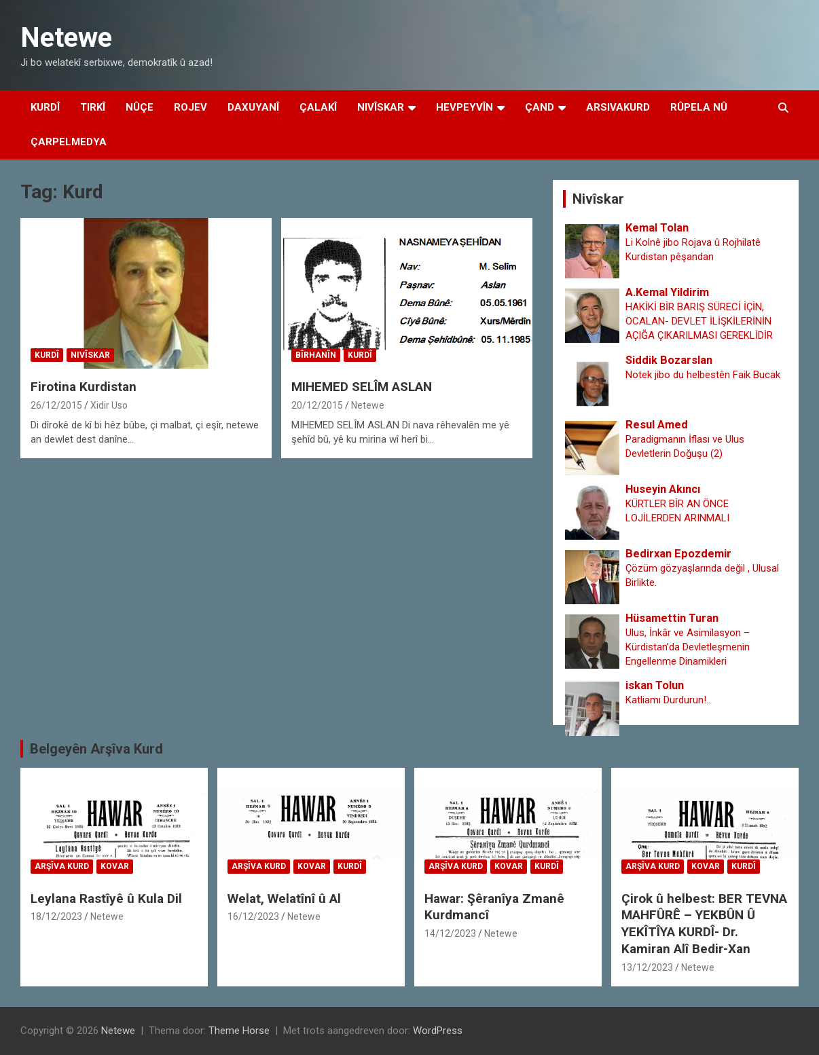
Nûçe (139, 107)
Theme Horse (239, 1030)
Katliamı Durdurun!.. (667, 700)
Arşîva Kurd (62, 866)
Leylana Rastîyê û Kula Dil (106, 898)
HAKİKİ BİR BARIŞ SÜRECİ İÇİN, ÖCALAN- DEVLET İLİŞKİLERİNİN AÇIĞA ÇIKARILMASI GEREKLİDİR (699, 321)
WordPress (437, 1030)
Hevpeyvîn (464, 107)
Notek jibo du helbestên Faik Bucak (702, 375)
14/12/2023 (450, 933)
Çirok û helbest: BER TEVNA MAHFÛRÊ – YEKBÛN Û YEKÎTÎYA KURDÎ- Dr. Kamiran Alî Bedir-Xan (704, 924)
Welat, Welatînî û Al (284, 898)
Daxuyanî (253, 107)
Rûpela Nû (698, 107)
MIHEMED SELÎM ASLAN (361, 386)
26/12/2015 (56, 405)
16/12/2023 (253, 916)
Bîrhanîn (315, 355)
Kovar (115, 866)
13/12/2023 (647, 967)
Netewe (66, 38)
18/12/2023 (56, 916)
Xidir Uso (109, 405)
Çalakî (318, 107)
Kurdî (45, 107)
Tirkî (92, 107)
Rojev (190, 107)
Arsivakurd (618, 107)
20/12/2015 (317, 405)
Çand (539, 107)
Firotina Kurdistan (83, 386)
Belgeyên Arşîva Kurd (96, 749)
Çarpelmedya (69, 142)
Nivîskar (380, 107)
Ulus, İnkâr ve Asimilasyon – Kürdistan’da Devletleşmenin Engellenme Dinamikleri (687, 647)
